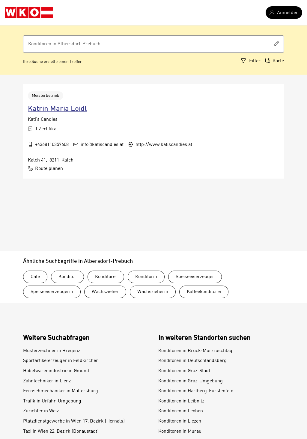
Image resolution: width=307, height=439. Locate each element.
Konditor (67, 276)
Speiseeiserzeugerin (52, 291)
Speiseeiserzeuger (195, 276)
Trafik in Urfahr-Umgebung (52, 401)
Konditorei (106, 276)
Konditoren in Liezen (179, 421)
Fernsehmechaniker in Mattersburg (60, 391)
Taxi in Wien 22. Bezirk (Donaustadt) (61, 431)
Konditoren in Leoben (180, 411)
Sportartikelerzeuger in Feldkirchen (61, 360)
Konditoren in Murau (179, 431)
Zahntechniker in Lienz (47, 381)
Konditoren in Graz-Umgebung (190, 381)
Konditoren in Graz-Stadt (184, 371)
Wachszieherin (152, 291)
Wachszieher (105, 291)
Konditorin (146, 276)
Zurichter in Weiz (41, 411)
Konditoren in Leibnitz (181, 401)
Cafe (35, 276)
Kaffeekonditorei (204, 291)
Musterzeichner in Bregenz (51, 351)
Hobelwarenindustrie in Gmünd (56, 371)
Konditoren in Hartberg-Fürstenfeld (196, 391)
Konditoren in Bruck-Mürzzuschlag (195, 351)
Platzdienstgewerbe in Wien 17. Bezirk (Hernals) (74, 421)
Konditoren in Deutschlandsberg (192, 360)
